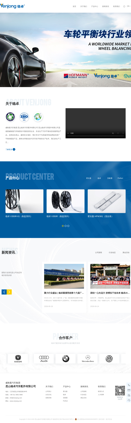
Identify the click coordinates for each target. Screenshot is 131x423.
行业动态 (112, 252)
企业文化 (48, 394)
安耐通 (109, 178)
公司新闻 (98, 252)
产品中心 (94, 6)
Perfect (120, 178)
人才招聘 (101, 394)
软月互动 (109, 419)
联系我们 (116, 6)
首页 (74, 6)
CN (128, 6)
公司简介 (48, 391)
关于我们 (83, 6)
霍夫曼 (88, 178)
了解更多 (10, 149)
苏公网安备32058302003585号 (87, 419)
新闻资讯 (105, 6)
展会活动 (83, 398)
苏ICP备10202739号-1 (66, 419)
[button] (63, 226)
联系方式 (101, 391)
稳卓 (99, 178)
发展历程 (48, 398)
